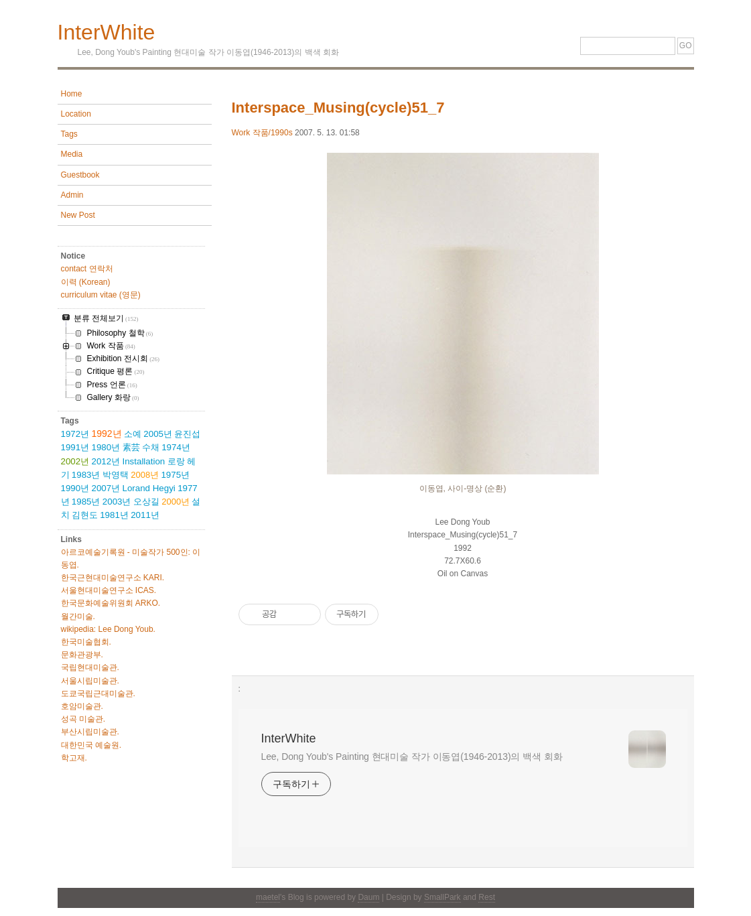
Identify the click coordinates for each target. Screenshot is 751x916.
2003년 (117, 502)
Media (72, 154)
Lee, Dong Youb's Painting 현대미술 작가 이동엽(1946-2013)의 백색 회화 (412, 756)
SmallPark (442, 897)
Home (71, 94)
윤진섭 (187, 434)
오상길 (146, 502)
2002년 (75, 461)
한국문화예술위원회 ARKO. (111, 603)
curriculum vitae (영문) (101, 295)
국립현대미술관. (90, 667)
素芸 (131, 447)
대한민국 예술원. (91, 745)
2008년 (145, 475)
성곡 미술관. (83, 719)
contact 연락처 (87, 268)
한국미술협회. (86, 642)
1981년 (114, 515)
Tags (69, 134)
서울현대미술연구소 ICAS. (109, 590)
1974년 (175, 447)
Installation (144, 461)
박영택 (116, 475)
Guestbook (80, 175)
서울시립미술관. (90, 680)
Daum (368, 897)
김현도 (85, 515)
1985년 (86, 502)
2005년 (157, 434)
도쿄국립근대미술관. (98, 693)
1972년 (75, 434)
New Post (78, 215)
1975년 (175, 475)
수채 (150, 447)
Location (76, 114)
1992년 (107, 433)
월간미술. (78, 616)
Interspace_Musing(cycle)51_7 (338, 107)
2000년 (175, 502)
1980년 (106, 447)
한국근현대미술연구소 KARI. (113, 577)
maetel (268, 897)
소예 (132, 434)
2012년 (106, 461)
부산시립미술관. (90, 731)
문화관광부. (82, 654)
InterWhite (106, 32)
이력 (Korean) (86, 282)
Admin (72, 195)
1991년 (75, 447)
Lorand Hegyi (149, 488)
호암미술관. (82, 706)
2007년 (106, 488)
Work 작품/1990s (262, 132)
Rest (486, 897)
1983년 (86, 475)
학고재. (74, 758)
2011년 (145, 515)
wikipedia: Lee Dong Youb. (108, 629)
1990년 (75, 488)
